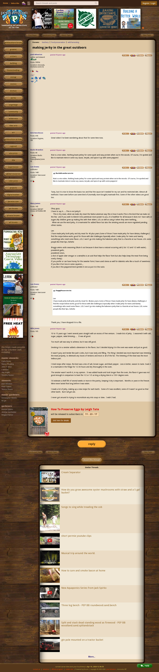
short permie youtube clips (76, 535)
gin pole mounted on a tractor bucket (82, 639)
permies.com (13, 202)
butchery (45, 42)
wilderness (13, 119)
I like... (33, 75)
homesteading (13, 70)
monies (13, 84)
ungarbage (13, 105)
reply (91, 444)
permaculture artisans (13, 139)
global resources (13, 174)
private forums (13, 215)
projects (13, 188)
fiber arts (13, 126)
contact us (36, 669)
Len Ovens (34, 167)
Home (5, 3)
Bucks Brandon (36, 150)
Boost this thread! (92, 460)
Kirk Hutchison (36, 133)
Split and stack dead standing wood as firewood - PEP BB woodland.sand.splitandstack (93, 624)
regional (13, 146)
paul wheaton (36, 54)
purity (13, 98)
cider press (13, 181)
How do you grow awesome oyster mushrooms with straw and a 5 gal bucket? (100, 491)
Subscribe (15, 3)
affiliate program (57, 669)
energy (13, 77)
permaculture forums (13, 43)
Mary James (35, 203)
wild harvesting (73, 42)
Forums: (36, 42)
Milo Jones (34, 328)
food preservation (58, 42)
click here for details (61, 420)
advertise (46, 669)
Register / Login (149, 3)
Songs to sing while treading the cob (81, 507)
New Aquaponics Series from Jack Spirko (84, 587)
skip (13, 160)
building (13, 63)
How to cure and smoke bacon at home (83, 570)
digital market (13, 195)
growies (13, 49)
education (13, 153)
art (13, 132)
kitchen (13, 91)
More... (91, 656)
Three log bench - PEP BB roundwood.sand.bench (88, 605)
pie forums (13, 209)
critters (13, 56)
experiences (13, 167)
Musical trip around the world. (78, 553)
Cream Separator (71, 472)
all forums (13, 222)
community (13, 112)
